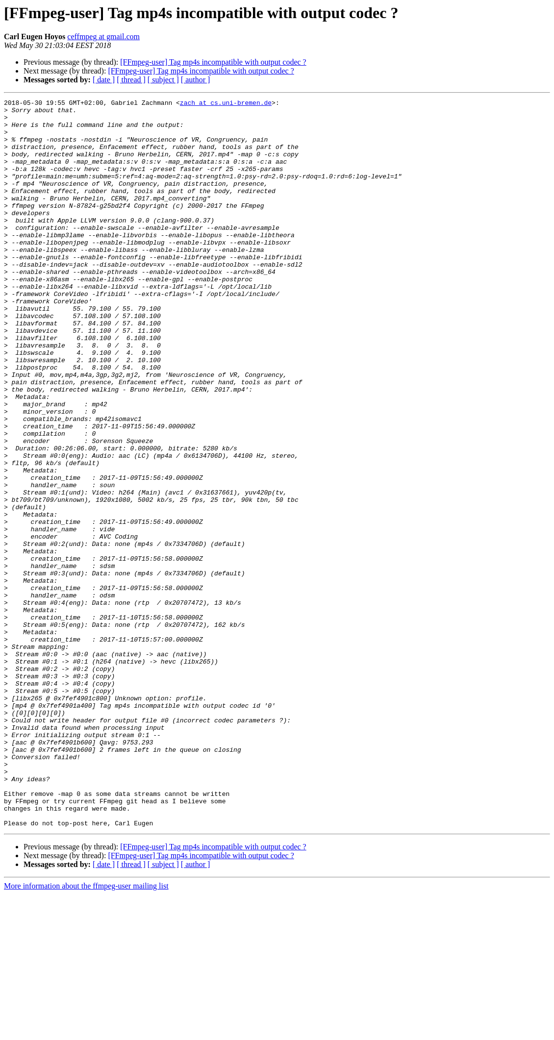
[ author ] (195, 79)
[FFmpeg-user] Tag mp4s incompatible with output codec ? (213, 62)
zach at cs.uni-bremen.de (226, 103)
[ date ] (104, 79)
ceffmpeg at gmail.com (103, 36)
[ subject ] (163, 79)
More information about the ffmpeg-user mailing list (86, 1031)
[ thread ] (131, 79)
